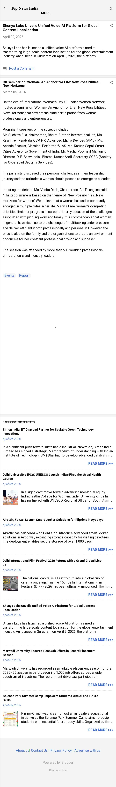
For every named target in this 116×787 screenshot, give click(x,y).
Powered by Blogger (58, 770)
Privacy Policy (61, 758)
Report (27, 20)
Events (9, 283)
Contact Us (39, 758)
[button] (111, 33)
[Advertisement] (58, 392)
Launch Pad (84, 20)
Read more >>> (100, 471)
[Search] (111, 9)
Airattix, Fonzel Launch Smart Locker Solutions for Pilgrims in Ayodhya (53, 527)
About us (22, 758)
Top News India (24, 8)
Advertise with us (87, 758)
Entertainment (54, 20)
